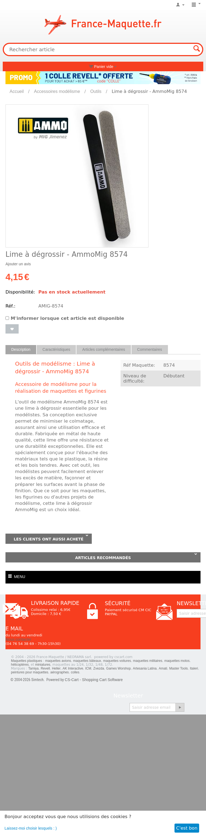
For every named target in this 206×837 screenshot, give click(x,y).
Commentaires (149, 349)
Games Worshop (118, 668)
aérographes (59, 672)
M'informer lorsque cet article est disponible (64, 318)
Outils (95, 91)
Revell (45, 668)
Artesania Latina (145, 668)
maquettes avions (58, 661)
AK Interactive (73, 668)
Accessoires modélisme (57, 91)
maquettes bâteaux (87, 661)
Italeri (194, 668)
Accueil (17, 91)
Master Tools (178, 668)
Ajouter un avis (18, 264)
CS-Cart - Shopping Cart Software (94, 679)
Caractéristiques (56, 349)
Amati (163, 668)
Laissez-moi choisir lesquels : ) (31, 828)
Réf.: (10, 306)
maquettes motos (177, 661)
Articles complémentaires (103, 349)
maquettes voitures (117, 661)
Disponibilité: (20, 292)
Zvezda (98, 668)
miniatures (42, 665)
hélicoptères (20, 665)
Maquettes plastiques (26, 661)
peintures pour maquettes (29, 672)
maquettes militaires (147, 661)
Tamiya (33, 668)
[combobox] (103, 49)
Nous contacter (18, 639)
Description (20, 349)
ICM (88, 668)
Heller (56, 668)
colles (75, 672)
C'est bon (187, 828)
